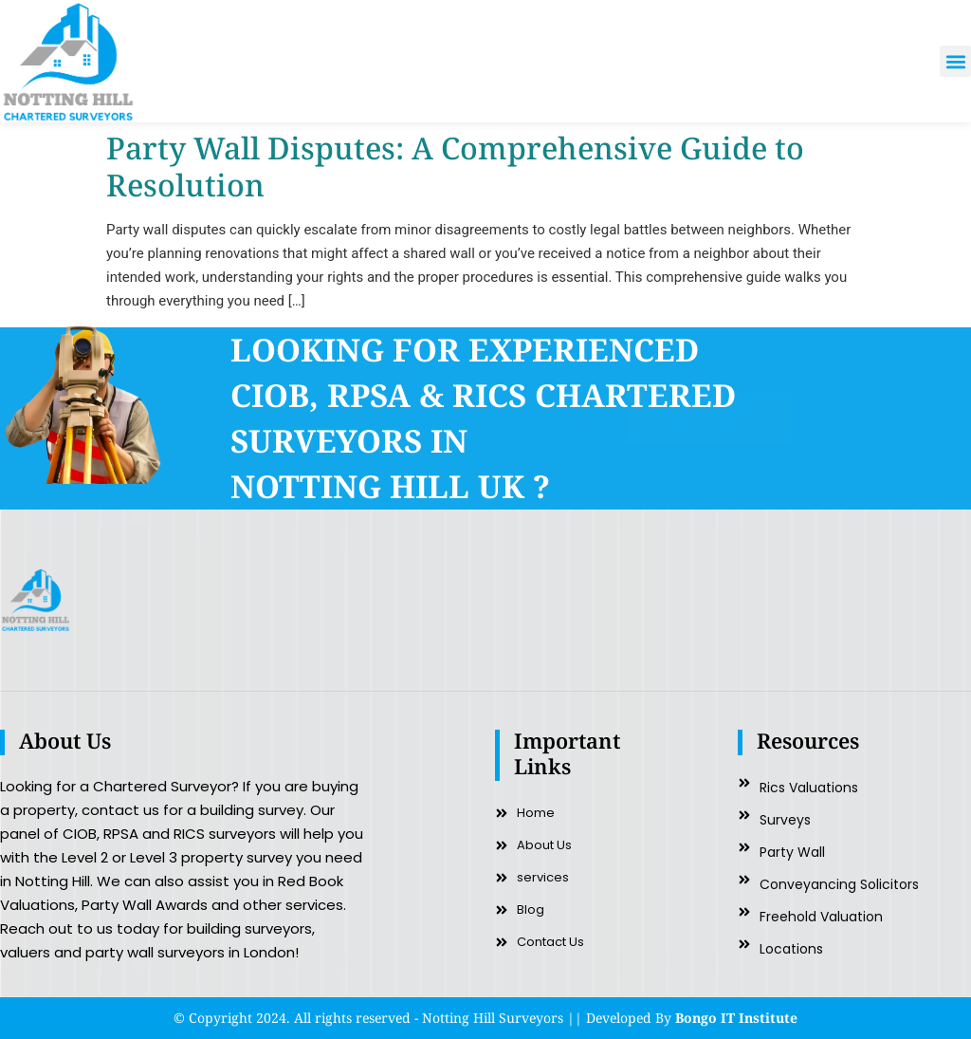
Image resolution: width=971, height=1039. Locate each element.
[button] (955, 61)
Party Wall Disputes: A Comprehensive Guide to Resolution (455, 165)
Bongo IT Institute (736, 1018)
